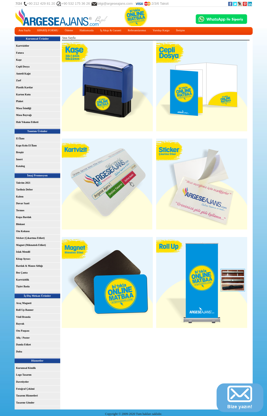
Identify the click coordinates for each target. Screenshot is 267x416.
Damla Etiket (23, 344)
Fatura (20, 52)
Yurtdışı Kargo (161, 30)
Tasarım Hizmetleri (27, 395)
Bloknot (20, 224)
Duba (19, 351)
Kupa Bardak (24, 217)
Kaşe (19, 59)
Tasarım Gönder (25, 402)
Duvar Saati (22, 203)
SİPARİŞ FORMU (47, 30)
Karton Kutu (23, 94)
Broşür (20, 152)
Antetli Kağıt (23, 73)
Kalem (19, 196)
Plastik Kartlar (24, 87)
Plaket (19, 101)
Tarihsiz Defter (24, 189)
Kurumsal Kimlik (26, 368)
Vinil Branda (23, 316)
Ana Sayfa (25, 30)
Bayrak (20, 323)
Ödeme (69, 30)
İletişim (180, 30)
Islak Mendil (23, 251)
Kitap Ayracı (23, 258)
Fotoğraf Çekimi (25, 388)
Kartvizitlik (22, 279)
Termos (20, 210)
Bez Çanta (22, 272)
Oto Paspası (22, 330)
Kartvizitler (22, 45)
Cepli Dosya (22, 66)
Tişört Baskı (23, 286)
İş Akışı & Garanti (110, 30)
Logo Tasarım (24, 374)
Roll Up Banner (25, 309)
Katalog (20, 166)
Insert (19, 159)
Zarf (18, 80)
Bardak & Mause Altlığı (29, 265)
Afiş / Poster (23, 337)
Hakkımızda (87, 30)
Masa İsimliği (23, 108)
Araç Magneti (24, 303)
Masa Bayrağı (24, 115)
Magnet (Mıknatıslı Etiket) (31, 245)
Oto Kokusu (23, 231)
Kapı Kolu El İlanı (26, 145)
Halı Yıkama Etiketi (27, 122)
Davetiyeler (22, 381)
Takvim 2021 (23, 182)
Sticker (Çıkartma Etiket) (30, 238)
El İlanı (20, 138)
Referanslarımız (137, 30)
